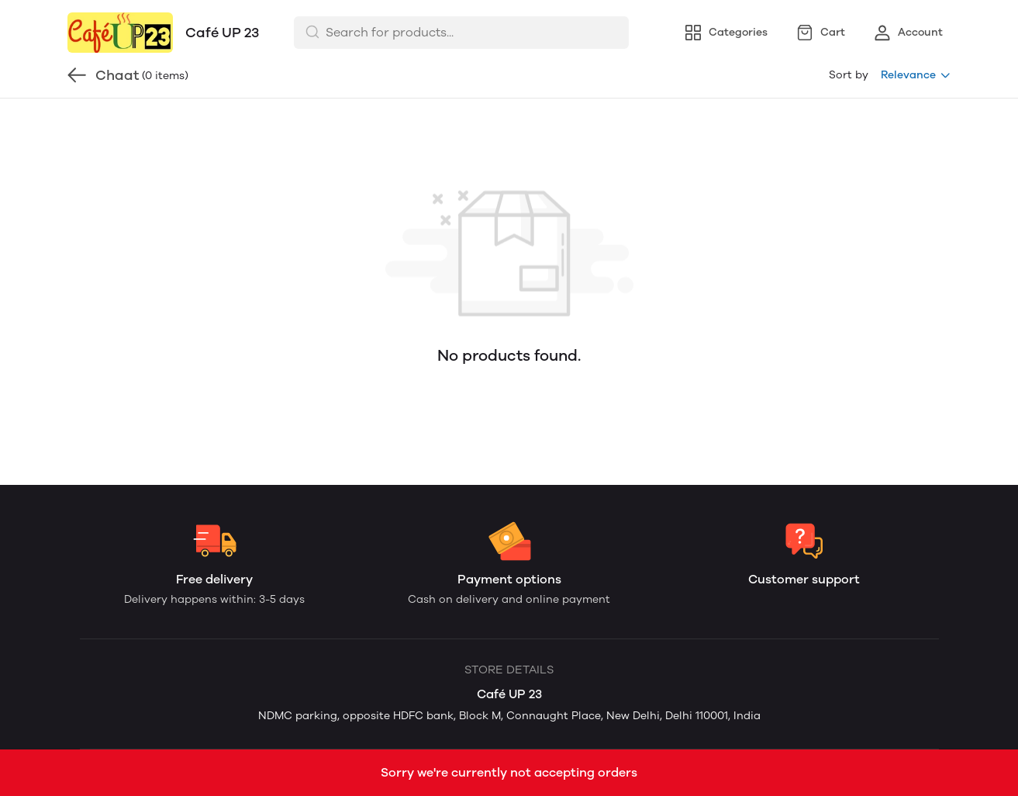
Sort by (848, 74)
